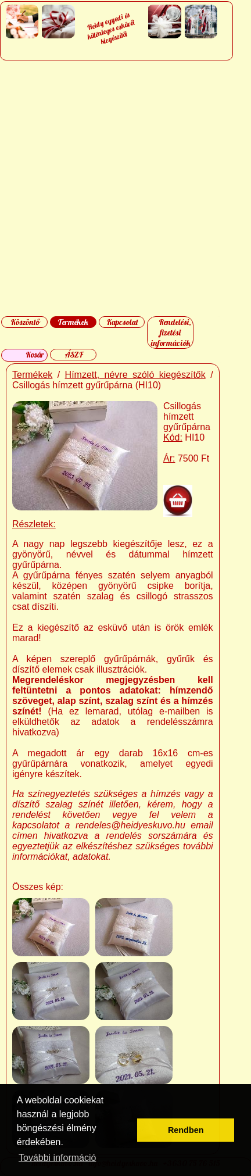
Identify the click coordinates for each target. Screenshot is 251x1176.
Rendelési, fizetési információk (170, 332)
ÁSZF (73, 354)
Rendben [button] (186, 1130)
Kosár (35, 354)
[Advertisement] (125, 188)
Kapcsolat (122, 322)
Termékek (73, 322)
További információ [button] (57, 1158)
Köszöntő (25, 322)
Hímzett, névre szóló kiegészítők (135, 375)
